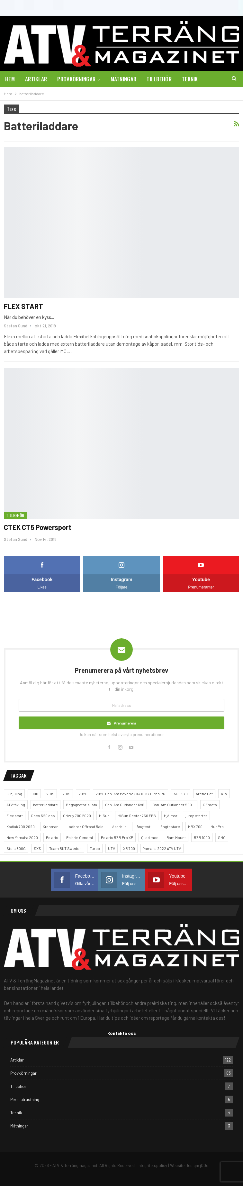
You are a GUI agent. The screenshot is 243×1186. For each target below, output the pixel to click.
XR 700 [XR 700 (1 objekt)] (129, 848)
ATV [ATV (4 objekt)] (224, 793)
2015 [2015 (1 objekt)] (50, 793)
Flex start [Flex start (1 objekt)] (14, 815)
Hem (10, 79)
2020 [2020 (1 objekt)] (82, 793)
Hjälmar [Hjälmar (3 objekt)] (170, 815)
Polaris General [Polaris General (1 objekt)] (79, 837)
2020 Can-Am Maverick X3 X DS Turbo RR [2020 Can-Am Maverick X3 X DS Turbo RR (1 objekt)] (130, 793)
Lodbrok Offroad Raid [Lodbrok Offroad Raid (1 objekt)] (85, 826)
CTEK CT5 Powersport (37, 527)
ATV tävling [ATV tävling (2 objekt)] (15, 804)
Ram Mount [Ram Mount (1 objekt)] (176, 837)
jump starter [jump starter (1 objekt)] (196, 815)
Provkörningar (76, 79)
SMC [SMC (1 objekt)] (222, 837)
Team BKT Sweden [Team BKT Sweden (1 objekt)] (65, 848)
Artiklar (36, 79)
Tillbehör (159, 79)
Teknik (190, 79)
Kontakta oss (121, 1033)
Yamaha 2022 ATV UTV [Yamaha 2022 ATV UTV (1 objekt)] (162, 848)
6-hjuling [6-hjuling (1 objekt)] (14, 793)
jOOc (204, 1165)
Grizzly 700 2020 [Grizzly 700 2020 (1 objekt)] (77, 815)
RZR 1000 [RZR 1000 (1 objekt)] (202, 837)
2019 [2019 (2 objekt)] (66, 793)
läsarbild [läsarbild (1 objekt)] (119, 826)
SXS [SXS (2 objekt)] (37, 848)
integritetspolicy (152, 1165)
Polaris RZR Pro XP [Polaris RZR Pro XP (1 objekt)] (117, 837)
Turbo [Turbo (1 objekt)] (95, 848)
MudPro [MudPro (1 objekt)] (217, 826)
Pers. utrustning (24, 1099)
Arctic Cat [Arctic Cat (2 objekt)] (204, 793)
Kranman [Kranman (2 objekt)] (51, 826)
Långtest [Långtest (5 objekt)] (142, 826)
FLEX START (23, 306)
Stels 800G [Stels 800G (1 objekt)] (16, 848)
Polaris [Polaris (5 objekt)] (52, 837)
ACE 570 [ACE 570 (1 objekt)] (181, 793)
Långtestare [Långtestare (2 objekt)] (169, 826)
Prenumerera (125, 723)
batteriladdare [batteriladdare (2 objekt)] (45, 804)
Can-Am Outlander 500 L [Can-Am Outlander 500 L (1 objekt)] (173, 804)
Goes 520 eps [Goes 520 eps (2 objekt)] (43, 815)
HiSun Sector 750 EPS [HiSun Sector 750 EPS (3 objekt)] (137, 815)
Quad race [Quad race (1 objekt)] (149, 837)
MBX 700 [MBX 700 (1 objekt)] (195, 826)
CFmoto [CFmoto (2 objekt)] (210, 804)
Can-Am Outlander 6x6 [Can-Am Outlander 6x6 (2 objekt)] (124, 804)
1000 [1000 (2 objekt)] (34, 793)
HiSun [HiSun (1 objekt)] (104, 815)
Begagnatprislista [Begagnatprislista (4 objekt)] (81, 804)
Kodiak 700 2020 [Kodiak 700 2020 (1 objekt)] (20, 826)
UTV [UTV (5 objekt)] (111, 848)
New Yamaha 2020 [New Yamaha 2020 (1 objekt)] (22, 837)
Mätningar (124, 79)
